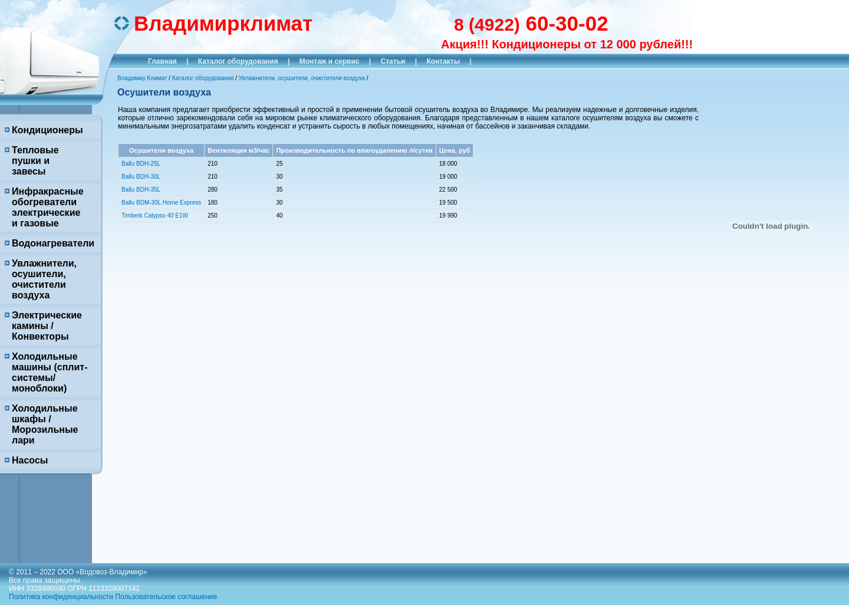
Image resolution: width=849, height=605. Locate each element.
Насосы (30, 460)
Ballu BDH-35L (140, 189)
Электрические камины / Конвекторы (47, 325)
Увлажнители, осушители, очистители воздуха (44, 279)
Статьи (393, 61)
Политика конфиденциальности (61, 597)
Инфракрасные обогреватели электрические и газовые (48, 207)
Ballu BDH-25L (140, 163)
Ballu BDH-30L (140, 176)
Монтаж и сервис (330, 61)
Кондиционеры (47, 130)
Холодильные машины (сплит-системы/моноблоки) (50, 372)
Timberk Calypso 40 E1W (154, 215)
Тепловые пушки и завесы (35, 160)
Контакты (443, 61)
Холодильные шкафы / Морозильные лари (45, 424)
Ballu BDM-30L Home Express (161, 202)
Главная (162, 61)
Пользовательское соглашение (166, 597)
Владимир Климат (142, 78)
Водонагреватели (53, 243)
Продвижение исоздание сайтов (802, 583)
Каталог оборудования (238, 61)
